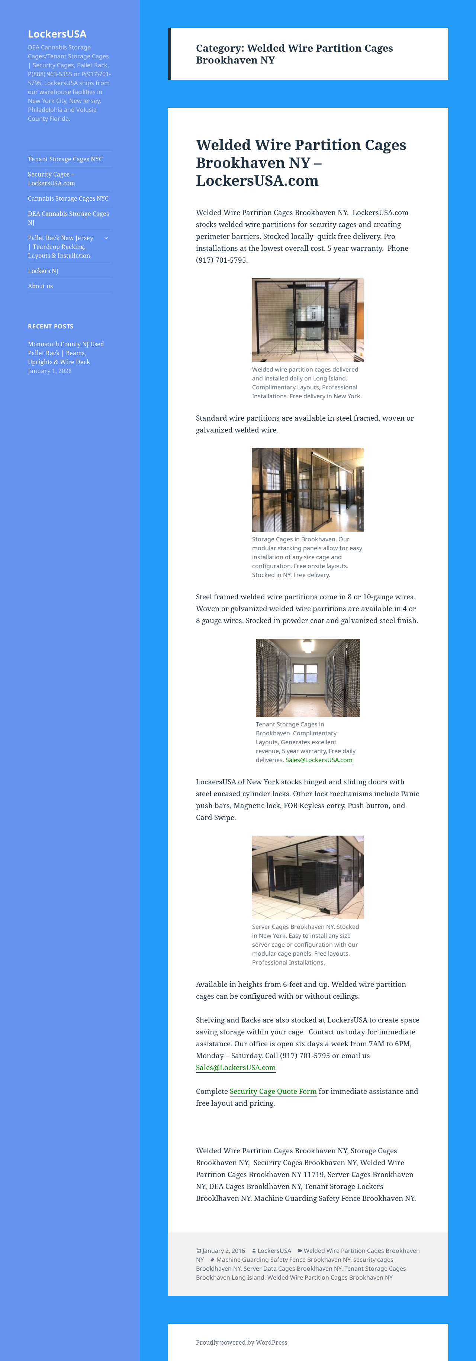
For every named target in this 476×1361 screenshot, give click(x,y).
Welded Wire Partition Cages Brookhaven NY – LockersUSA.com (301, 162)
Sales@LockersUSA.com (319, 760)
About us (40, 286)
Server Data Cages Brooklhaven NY (292, 1268)
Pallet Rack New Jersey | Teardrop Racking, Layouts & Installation (60, 247)
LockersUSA (57, 33)
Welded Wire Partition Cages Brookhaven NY (330, 1277)
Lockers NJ (43, 271)
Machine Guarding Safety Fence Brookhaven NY (283, 1259)
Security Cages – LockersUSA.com (51, 178)
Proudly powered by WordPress (241, 1342)
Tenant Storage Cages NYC (65, 159)
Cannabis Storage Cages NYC (68, 198)
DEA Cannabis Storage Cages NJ (68, 218)
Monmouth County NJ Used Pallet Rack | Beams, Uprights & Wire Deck (66, 353)
